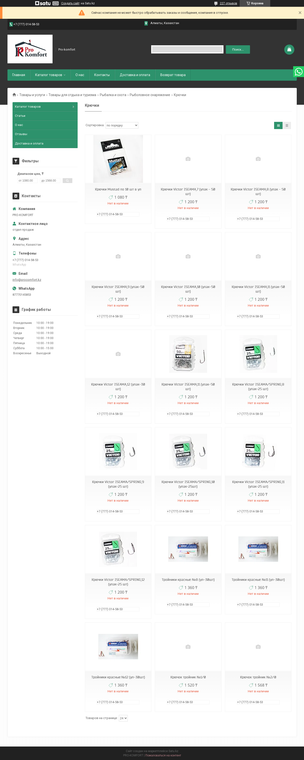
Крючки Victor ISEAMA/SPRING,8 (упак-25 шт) (258, 386)
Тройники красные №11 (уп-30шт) (258, 580)
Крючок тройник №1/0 (188, 677)
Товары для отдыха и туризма (72, 95)
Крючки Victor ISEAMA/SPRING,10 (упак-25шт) (188, 484)
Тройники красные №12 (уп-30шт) (118, 677)
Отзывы (21, 134)
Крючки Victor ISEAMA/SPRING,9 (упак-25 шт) (118, 484)
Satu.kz (173, 751)
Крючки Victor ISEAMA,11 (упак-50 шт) (258, 289)
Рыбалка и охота (113, 95)
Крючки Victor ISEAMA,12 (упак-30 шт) (118, 386)
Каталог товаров (48, 75)
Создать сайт (70, 3)
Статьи (20, 116)
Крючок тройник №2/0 (258, 677)
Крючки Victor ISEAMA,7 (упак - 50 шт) (188, 191)
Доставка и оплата (135, 75)
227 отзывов (228, 3)
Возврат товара (173, 75)
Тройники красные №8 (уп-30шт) (188, 580)
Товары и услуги (32, 95)
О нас (79, 75)
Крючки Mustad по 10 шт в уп (118, 189)
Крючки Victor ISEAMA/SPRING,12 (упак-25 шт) (118, 582)
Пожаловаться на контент (163, 755)
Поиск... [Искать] (238, 49)
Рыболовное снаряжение (150, 95)
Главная (18, 75)
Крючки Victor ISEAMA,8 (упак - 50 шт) (258, 191)
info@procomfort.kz (27, 280)
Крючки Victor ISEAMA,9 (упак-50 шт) (118, 289)
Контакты (102, 75)
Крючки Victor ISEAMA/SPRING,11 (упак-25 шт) (258, 484)
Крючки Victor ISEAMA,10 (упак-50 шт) (188, 289)
